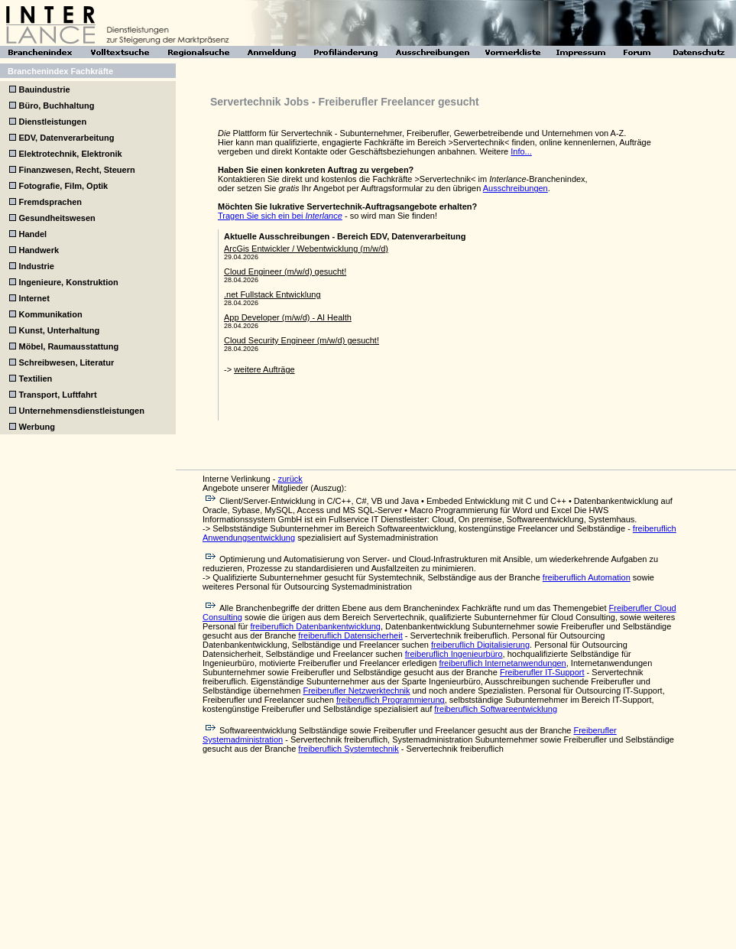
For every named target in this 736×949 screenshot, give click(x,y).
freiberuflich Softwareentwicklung (495, 708)
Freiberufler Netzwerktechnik (356, 690)
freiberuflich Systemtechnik (348, 748)
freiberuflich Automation (587, 577)
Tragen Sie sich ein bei (280, 215)
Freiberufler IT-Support (542, 672)
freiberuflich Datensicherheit (350, 635)
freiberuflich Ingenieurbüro (454, 653)
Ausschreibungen (515, 188)
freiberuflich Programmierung (390, 699)
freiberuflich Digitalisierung (480, 644)
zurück (289, 478)
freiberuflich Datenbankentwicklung (315, 626)
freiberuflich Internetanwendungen (502, 663)
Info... (521, 151)
